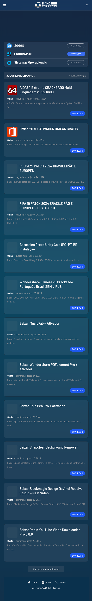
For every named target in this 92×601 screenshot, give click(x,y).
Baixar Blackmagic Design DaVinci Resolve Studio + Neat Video (51, 490)
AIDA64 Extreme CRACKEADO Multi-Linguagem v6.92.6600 (46, 89)
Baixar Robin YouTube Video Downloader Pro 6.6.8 (50, 532)
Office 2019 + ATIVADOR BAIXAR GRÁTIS (49, 129)
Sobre (46, 582)
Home (32, 582)
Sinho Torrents (54, 588)
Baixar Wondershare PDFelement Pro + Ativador (48, 366)
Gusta (10, 334)
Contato (60, 582)
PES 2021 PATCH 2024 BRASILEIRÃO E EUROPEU (48, 168)
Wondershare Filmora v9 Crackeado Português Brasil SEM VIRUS (46, 284)
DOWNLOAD (77, 113)
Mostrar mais (76, 75)
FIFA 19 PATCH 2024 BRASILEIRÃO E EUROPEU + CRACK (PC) (46, 205)
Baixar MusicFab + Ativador (40, 323)
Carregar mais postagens (46, 568)
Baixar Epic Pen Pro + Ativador (42, 406)
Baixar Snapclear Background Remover (49, 447)
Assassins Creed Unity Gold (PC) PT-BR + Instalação (50, 247)
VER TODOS (76, 45)
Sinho (10, 98)
